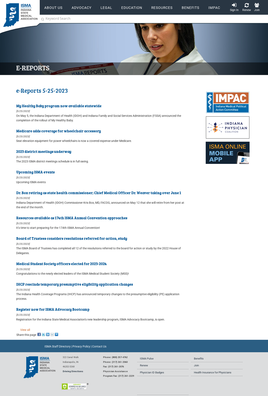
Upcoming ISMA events (35, 172)
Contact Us (99, 346)
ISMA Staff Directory (57, 346)
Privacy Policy (81, 346)
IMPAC (214, 8)
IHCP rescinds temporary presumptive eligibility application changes (74, 284)
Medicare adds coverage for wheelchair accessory (58, 131)
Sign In (234, 10)
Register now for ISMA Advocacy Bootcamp (52, 309)
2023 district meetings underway (43, 151)
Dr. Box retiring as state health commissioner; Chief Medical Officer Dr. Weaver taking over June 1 (98, 192)
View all (25, 329)
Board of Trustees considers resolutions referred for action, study (71, 238)
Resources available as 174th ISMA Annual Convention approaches (71, 218)
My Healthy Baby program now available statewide (58, 105)
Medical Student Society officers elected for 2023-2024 (61, 263)
